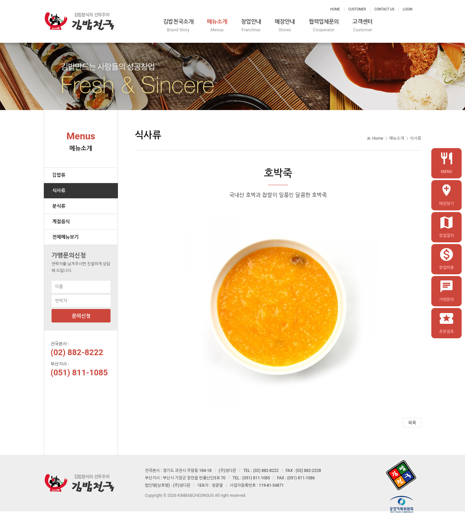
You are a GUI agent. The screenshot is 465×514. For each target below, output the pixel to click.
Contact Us (384, 9)
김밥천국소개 (190, 26)
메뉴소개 (234, 26)
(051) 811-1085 (79, 370)
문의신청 (81, 314)
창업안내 (273, 26)
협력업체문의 (357, 26)
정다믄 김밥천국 (79, 20)
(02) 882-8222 (77, 350)
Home (335, 9)
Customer (357, 9)
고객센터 (401, 26)
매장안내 (312, 26)
